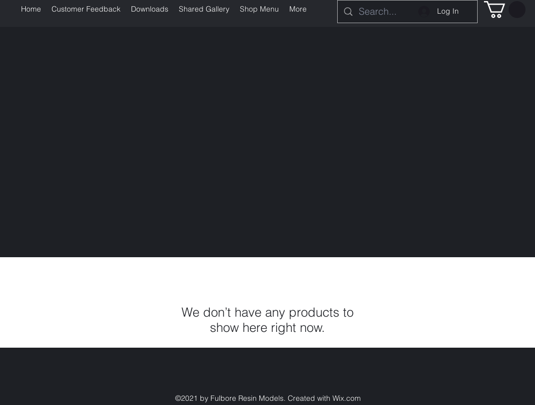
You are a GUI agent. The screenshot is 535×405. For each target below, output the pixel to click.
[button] (505, 9)
